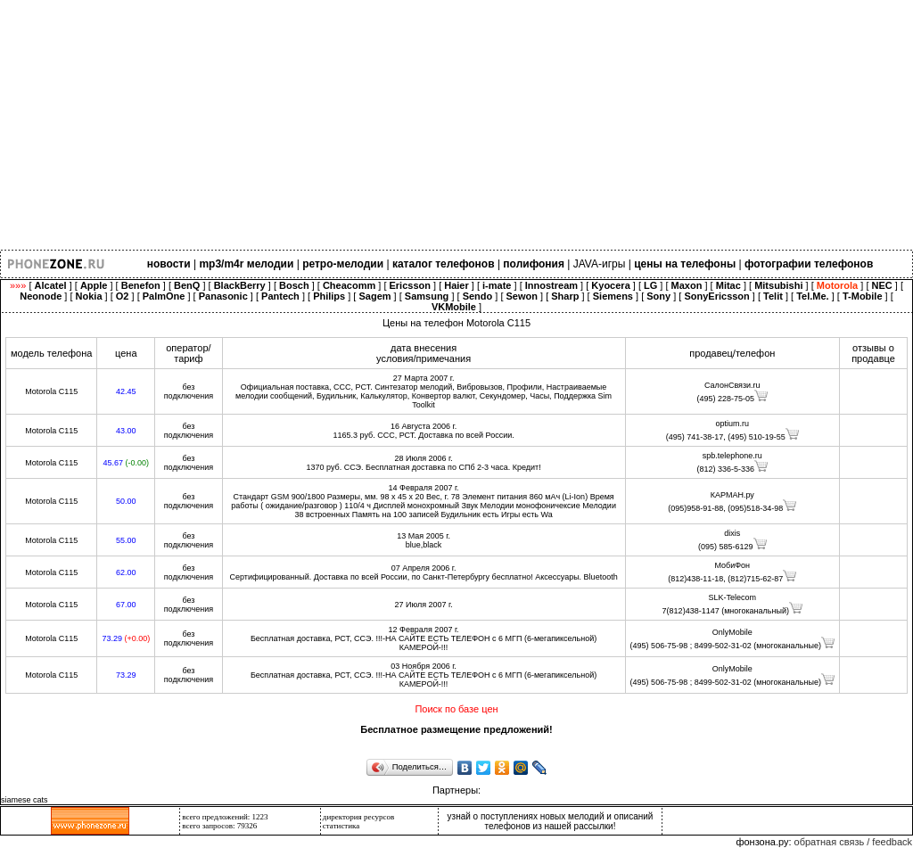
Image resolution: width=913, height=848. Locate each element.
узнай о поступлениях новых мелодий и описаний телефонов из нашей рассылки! (551, 821)
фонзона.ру (762, 841)
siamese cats (24, 799)
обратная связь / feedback (853, 841)
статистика (341, 825)
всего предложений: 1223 (224, 816)
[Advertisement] (456, 125)
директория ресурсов (359, 816)
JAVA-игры (599, 264)
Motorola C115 (51, 391)
